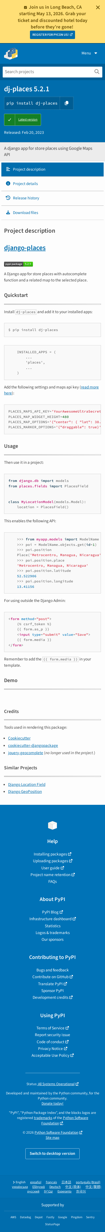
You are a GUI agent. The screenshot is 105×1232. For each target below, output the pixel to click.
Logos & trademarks (53, 933)
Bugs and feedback (52, 970)
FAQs (52, 881)
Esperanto (64, 1191)
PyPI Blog (50, 912)
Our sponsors (52, 939)
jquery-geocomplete (25, 753)
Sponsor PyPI (52, 991)
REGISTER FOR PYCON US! (50, 35)
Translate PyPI (50, 984)
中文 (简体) (73, 1187)
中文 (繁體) (93, 1187)
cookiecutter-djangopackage (33, 745)
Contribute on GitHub (50, 977)
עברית (48, 1191)
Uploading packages (50, 861)
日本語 (66, 1182)
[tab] (52, 170)
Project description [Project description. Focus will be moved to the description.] (25, 169)
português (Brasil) (88, 1182)
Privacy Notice (50, 1049)
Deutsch (55, 1187)
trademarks (43, 1117)
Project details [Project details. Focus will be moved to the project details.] (21, 184)
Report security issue (52, 1035)
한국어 (81, 1191)
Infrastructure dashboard (50, 919)
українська (20, 1187)
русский (33, 1191)
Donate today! (52, 1103)
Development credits (50, 997)
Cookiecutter (19, 738)
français (51, 1182)
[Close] (98, 7)
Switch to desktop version (52, 1153)
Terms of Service (50, 1028)
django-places (25, 248)
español (35, 1182)
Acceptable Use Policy (50, 1055)
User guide (50, 868)
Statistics (52, 926)
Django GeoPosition (25, 792)
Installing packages (50, 854)
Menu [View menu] (90, 53)
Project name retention (50, 875)
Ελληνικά (38, 1187)
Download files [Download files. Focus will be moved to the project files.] (21, 213)
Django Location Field (26, 784)
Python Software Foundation (56, 1132)
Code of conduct (50, 1042)
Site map (52, 1137)
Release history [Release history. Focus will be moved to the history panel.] (22, 198)
